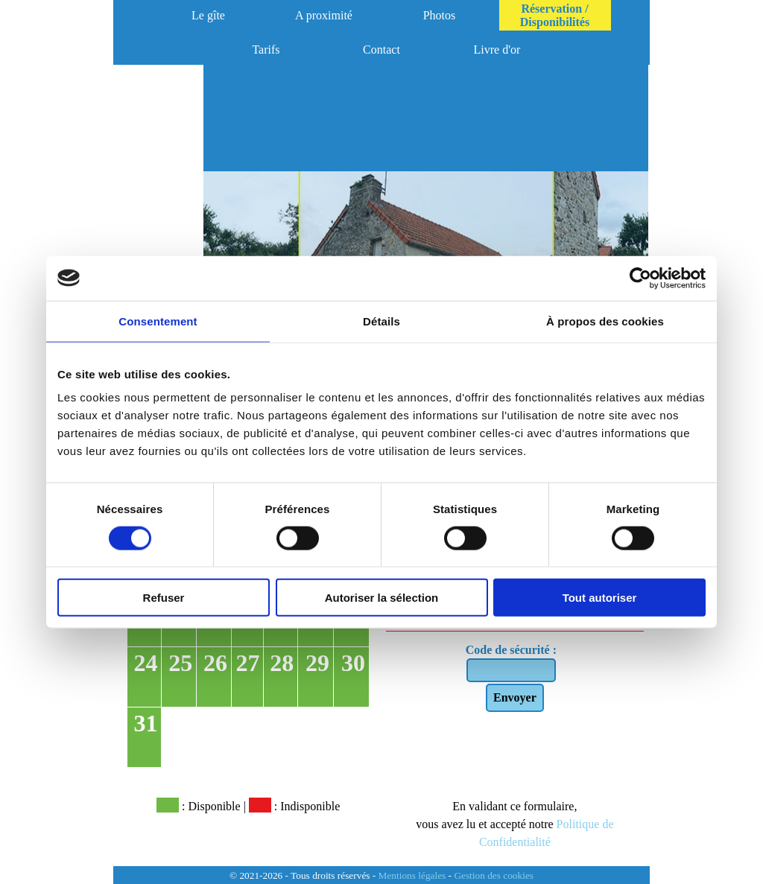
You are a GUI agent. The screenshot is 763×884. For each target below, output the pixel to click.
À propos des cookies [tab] (605, 320)
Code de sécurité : (511, 649)
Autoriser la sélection (382, 597)
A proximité (323, 15)
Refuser (164, 597)
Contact (381, 49)
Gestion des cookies (494, 875)
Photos (439, 15)
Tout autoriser (600, 597)
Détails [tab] (381, 320)
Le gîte (208, 15)
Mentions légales (412, 875)
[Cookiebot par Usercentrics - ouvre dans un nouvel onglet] (640, 278)
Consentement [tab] (157, 320)
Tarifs (265, 49)
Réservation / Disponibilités (554, 15)
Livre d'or (497, 49)
